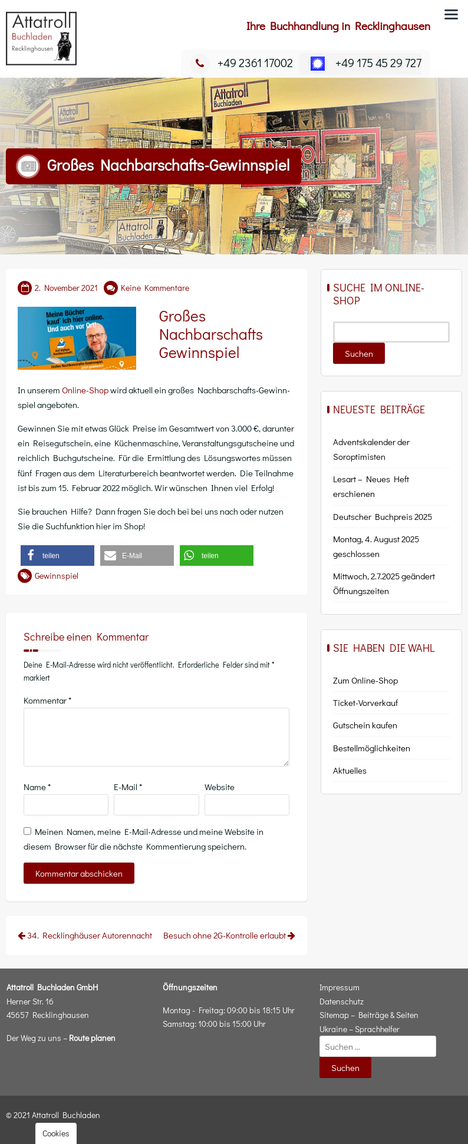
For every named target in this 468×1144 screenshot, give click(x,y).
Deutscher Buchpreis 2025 (382, 516)
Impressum (339, 987)
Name (37, 786)
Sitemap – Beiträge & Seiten (368, 1014)
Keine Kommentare (155, 287)
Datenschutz (341, 1001)
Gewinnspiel (56, 575)
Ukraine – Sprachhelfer (359, 1028)
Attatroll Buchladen (66, 1114)
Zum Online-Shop (365, 680)
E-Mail (128, 786)
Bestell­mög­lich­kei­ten (371, 748)
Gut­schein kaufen (365, 725)
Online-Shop (85, 390)
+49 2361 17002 (241, 62)
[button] (57, 555)
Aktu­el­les (350, 770)
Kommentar (47, 700)
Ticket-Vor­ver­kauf (365, 702)
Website (220, 786)
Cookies (56, 1133)
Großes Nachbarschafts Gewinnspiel (211, 334)
